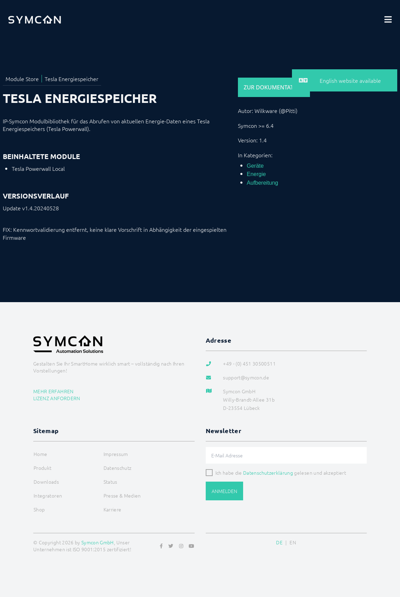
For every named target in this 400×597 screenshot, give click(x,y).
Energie (256, 174)
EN (293, 542)
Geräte (255, 166)
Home (40, 453)
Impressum (116, 453)
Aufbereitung (262, 183)
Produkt (42, 467)
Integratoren (48, 495)
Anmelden (224, 491)
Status (110, 481)
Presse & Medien (122, 495)
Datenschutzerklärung (268, 472)
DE (279, 542)
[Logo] (34, 19)
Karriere (113, 509)
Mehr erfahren (53, 391)
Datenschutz (118, 467)
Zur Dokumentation (274, 87)
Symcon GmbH (97, 542)
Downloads (46, 481)
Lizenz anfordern (56, 398)
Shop (39, 509)
